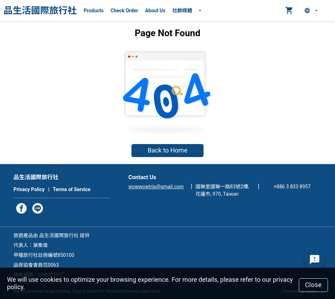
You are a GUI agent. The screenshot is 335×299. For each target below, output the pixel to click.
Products (94, 10)
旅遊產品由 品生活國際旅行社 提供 (51, 235)
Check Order (124, 10)
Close (313, 284)
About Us (155, 10)
